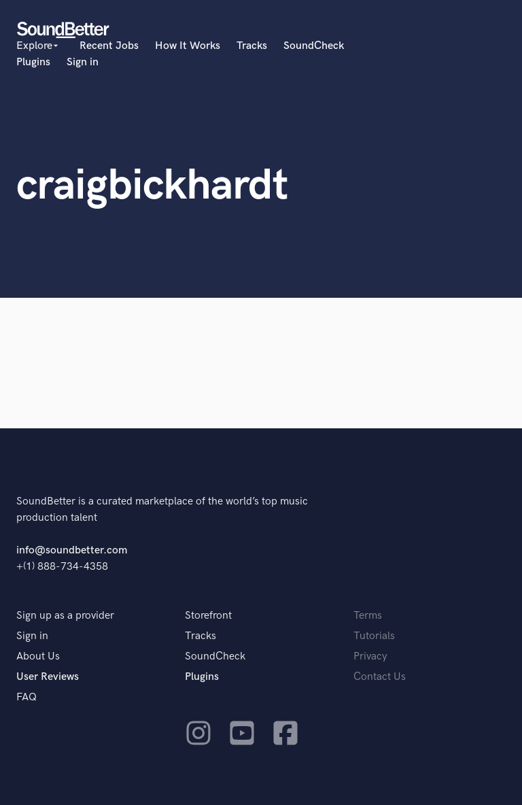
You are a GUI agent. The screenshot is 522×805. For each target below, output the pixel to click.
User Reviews (47, 676)
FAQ (26, 697)
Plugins (33, 62)
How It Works (187, 45)
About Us (38, 656)
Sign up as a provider (65, 615)
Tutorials (374, 636)
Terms (367, 615)
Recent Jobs (109, 45)
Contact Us (379, 676)
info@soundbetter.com (71, 550)
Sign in (83, 62)
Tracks (252, 45)
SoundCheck (313, 45)
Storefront (208, 615)
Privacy (370, 656)
